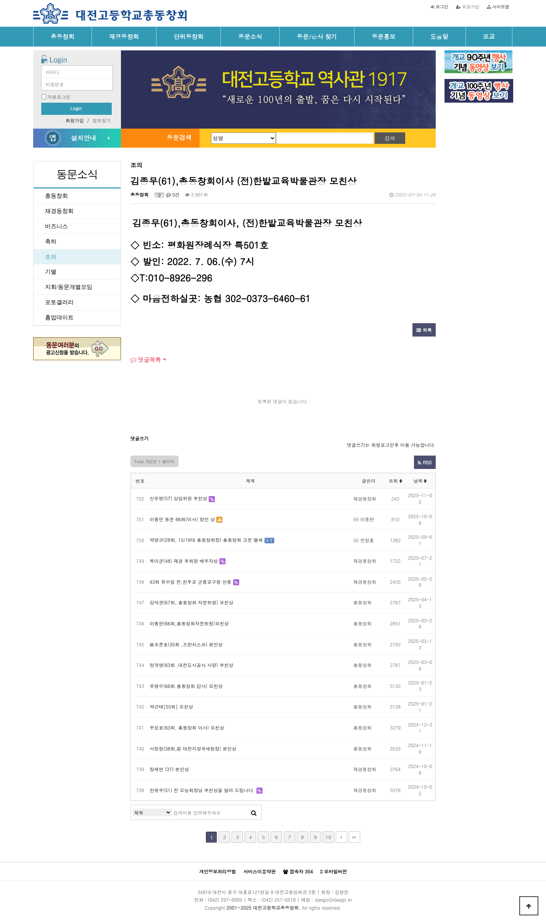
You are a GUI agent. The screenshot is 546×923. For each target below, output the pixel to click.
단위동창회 (188, 36)
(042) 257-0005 (225, 899)
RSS (425, 462)
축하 (50, 241)
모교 (489, 36)
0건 (173, 194)
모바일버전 (334, 871)
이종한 (367, 519)
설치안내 (83, 137)
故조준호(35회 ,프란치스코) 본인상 (186, 644)
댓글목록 (145, 360)
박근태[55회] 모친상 (171, 706)
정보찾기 (102, 120)
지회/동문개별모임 (68, 287)
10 (328, 837)
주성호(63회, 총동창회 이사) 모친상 (187, 727)
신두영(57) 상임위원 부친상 (178, 498)
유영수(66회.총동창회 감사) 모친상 (186, 686)
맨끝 (354, 837)
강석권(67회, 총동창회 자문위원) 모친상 (192, 602)
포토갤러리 (59, 302)
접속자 (298, 871)
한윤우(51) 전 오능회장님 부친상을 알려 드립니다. (202, 790)
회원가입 (467, 6)
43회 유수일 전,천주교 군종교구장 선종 (191, 581)
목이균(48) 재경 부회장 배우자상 (184, 560)
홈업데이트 (59, 317)
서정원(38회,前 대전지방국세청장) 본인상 (193, 748)
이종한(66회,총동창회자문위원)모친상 (189, 623)
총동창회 (63, 36)
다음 (341, 837)
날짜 (420, 480)
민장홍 (367, 540)
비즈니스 (56, 226)
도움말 (439, 36)
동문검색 (179, 137)
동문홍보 (384, 36)
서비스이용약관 (259, 871)
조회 (395, 480)
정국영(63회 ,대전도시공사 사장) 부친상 (192, 665)
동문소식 (250, 36)
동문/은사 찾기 (317, 36)
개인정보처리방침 (217, 871)
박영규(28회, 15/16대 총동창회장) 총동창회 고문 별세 (206, 539)
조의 (50, 257)
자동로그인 (59, 96)
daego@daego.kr (333, 899)
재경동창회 (124, 36)
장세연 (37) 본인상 (169, 769)
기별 (50, 272)
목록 (424, 330)
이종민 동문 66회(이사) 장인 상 (182, 519)
